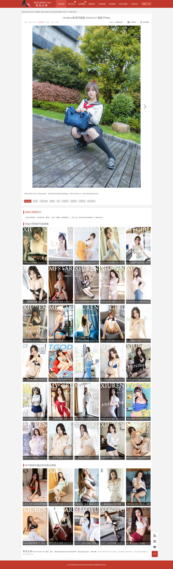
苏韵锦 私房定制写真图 (112, 504)
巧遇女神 (134, 4)
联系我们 (103, 565)
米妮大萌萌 (44, 12)
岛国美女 (91, 4)
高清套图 (102, 4)
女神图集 (81, 4)
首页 (32, 12)
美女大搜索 (123, 4)
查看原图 (144, 22)
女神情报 (112, 4)
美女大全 (71, 4)
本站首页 (61, 4)
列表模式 (133, 22)
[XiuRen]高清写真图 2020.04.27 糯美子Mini (63, 12)
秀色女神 (91, 565)
